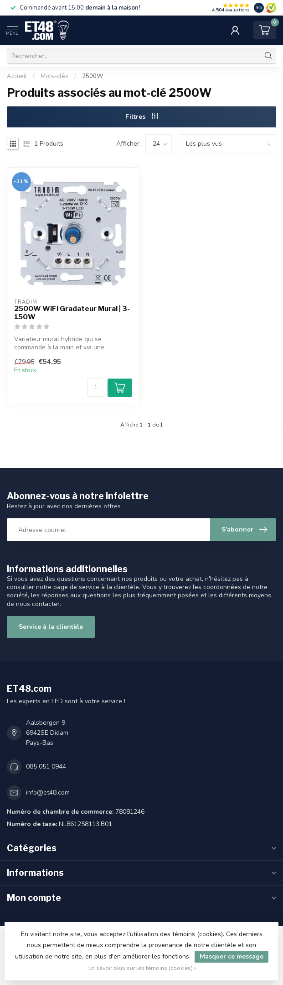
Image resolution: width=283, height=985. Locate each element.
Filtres (141, 116)
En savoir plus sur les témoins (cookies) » (142, 968)
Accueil (17, 76)
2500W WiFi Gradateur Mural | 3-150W (72, 313)
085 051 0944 (46, 766)
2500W (92, 76)
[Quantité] (96, 388)
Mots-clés (54, 76)
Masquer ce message (231, 956)
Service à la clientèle (51, 626)
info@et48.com (48, 792)
